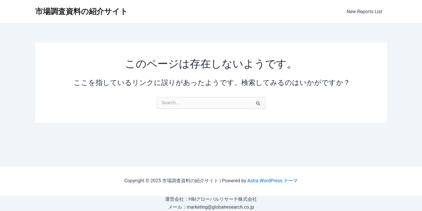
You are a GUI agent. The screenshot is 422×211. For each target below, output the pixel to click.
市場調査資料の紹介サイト (81, 11)
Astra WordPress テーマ (273, 180)
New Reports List (364, 11)
